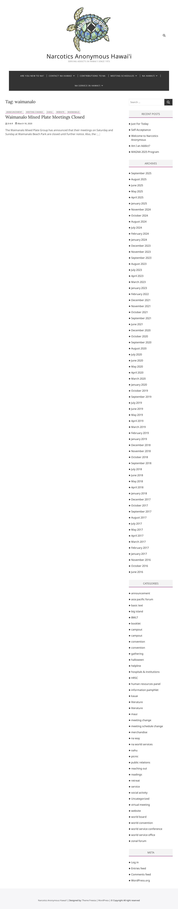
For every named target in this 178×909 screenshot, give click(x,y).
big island (137, 611)
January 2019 (139, 439)
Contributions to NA (93, 75)
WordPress (103, 900)
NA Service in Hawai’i (87, 85)
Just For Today (139, 124)
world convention (142, 823)
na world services (142, 744)
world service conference (146, 829)
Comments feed (141, 874)
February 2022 (140, 294)
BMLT (134, 617)
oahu (49, 112)
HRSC (134, 678)
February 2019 (140, 433)
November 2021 (141, 306)
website (60, 112)
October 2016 (139, 566)
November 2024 (141, 209)
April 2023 (137, 276)
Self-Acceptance (141, 130)
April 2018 (137, 487)
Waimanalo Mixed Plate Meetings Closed (45, 117)
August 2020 (138, 348)
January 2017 (139, 554)
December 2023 (141, 245)
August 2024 (138, 221)
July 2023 (136, 270)
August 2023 (138, 264)
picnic (134, 756)
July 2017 (136, 523)
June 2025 (137, 185)
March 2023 (138, 282)
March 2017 (138, 541)
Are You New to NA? (32, 75)
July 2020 (136, 354)
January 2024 (139, 239)
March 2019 (138, 427)
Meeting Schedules (122, 75)
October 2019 (139, 390)
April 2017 (137, 535)
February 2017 (140, 548)
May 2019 (137, 415)
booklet (136, 623)
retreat (135, 780)
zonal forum (138, 841)
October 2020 (139, 336)
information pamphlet (144, 690)
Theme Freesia (89, 900)
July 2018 (136, 469)
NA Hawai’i (148, 75)
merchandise (139, 732)
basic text (137, 605)
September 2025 (141, 173)
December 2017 (141, 499)
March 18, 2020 (23, 123)
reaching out (139, 768)
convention (138, 641)
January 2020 (139, 384)
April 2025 (137, 197)
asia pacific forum (142, 599)
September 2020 (141, 342)
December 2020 (141, 330)
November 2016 (141, 560)
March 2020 (138, 378)
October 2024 (139, 215)
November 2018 (141, 451)
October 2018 (139, 457)
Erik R (9, 123)
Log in (135, 862)
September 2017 (141, 511)
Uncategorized (140, 798)
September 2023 (141, 258)
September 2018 (141, 463)
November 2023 (141, 252)
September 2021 (141, 318)
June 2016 (137, 572)
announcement (14, 112)
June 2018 (137, 475)
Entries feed (138, 868)
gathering (137, 653)
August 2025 (138, 179)
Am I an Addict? (140, 146)
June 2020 (137, 360)
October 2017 (139, 505)
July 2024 (136, 227)
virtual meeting (140, 804)
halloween (137, 660)
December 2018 (141, 445)
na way (135, 738)
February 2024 (140, 233)
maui (134, 714)
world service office (143, 835)
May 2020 (137, 366)
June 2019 (137, 409)
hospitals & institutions (145, 672)
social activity (139, 792)
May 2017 (137, 529)
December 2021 (141, 300)
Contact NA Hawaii (60, 75)
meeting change (34, 112)
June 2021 (137, 324)
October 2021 (139, 312)
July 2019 (136, 403)
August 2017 (138, 517)
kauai (134, 696)
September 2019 (141, 397)
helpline (136, 666)
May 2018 (137, 481)
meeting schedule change (147, 726)
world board (138, 817)
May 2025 (137, 191)
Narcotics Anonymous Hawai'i (89, 56)
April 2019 (137, 421)
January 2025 (139, 203)
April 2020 (137, 372)
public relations (140, 762)
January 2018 (139, 493)
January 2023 (139, 288)
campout (136, 629)
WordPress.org (140, 880)
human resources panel (145, 684)
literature (137, 702)
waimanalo (73, 112)
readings (136, 774)
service (135, 786)
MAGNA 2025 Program (145, 152)
